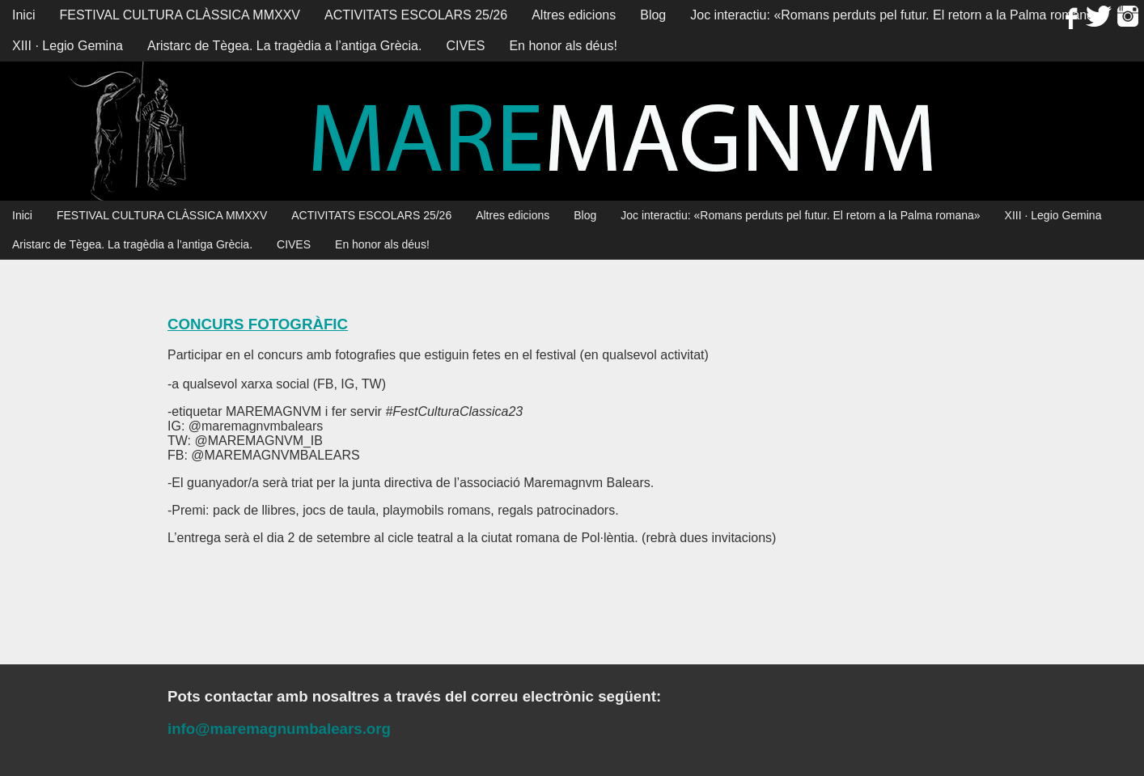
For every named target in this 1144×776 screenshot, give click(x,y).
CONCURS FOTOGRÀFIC (257, 324)
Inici (23, 15)
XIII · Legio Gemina (67, 46)
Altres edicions (574, 15)
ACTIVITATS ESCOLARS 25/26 (415, 15)
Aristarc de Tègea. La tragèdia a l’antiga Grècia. (284, 46)
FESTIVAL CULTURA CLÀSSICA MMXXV (179, 15)
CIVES (465, 46)
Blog (653, 15)
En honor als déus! (562, 46)
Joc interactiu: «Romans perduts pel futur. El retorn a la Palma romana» (895, 15)
